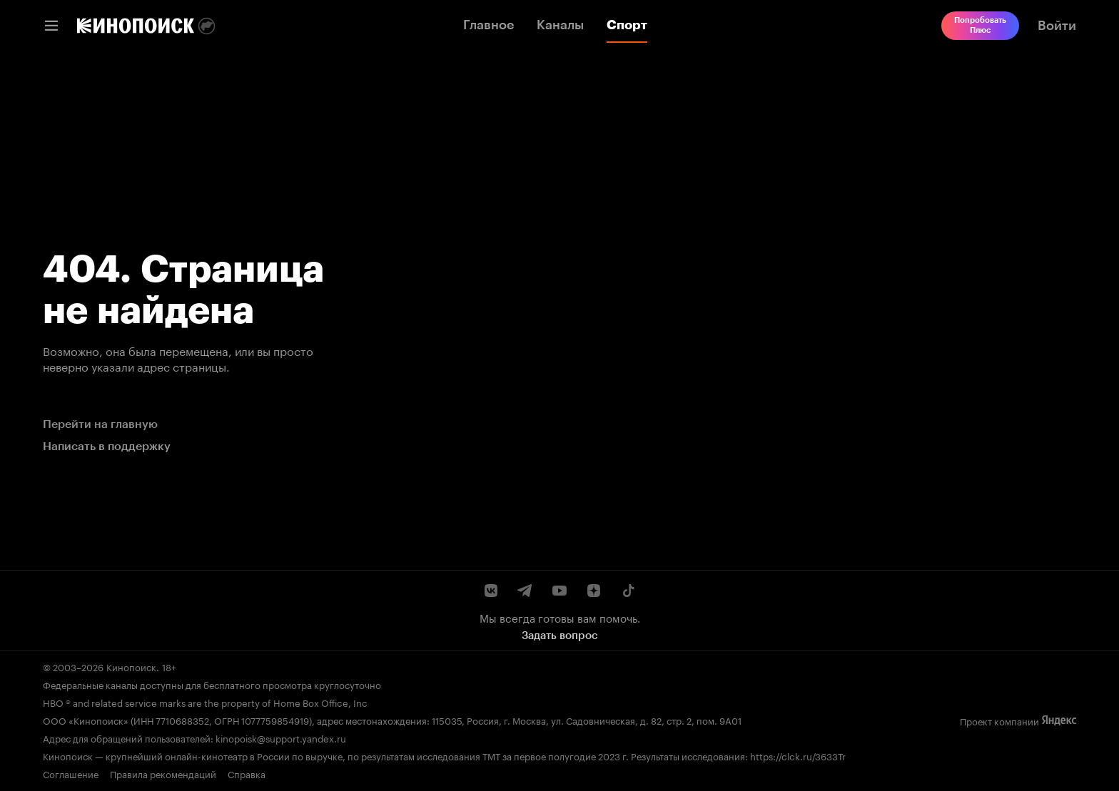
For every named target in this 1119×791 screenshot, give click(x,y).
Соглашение (70, 773)
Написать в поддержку (107, 446)
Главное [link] (488, 25)
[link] (135, 25)
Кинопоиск (131, 666)
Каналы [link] (560, 25)
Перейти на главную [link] (100, 424)
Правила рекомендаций (163, 773)
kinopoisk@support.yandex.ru (281, 737)
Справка (246, 773)
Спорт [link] (627, 25)
